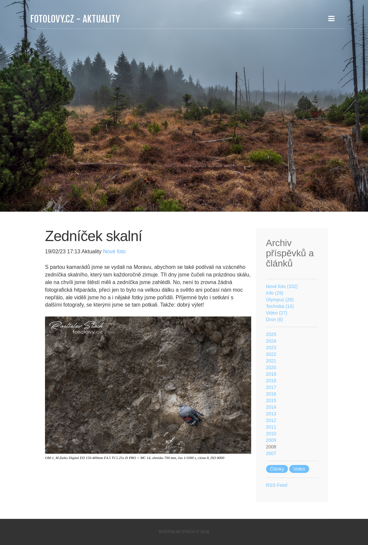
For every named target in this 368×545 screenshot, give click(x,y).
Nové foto (114, 251)
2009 (271, 440)
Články (277, 469)
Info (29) (274, 293)
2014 (271, 407)
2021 (271, 360)
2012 (271, 420)
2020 (271, 367)
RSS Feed (277, 485)
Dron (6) (274, 319)
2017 (271, 387)
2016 (271, 394)
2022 (271, 354)
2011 (271, 427)
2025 (271, 334)
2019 (271, 374)
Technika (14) (280, 306)
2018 (271, 380)
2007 (271, 453)
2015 (271, 400)
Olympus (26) (280, 299)
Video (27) (276, 312)
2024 (271, 341)
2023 (271, 347)
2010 (271, 433)
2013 (271, 413)
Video (299, 469)
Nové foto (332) (282, 286)
